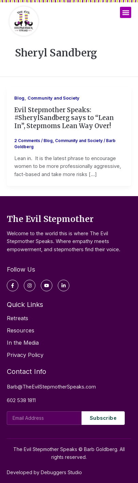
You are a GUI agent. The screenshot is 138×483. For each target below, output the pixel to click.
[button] (125, 12)
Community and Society (54, 98)
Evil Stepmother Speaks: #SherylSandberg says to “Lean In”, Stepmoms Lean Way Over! (64, 118)
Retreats (17, 318)
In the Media (23, 342)
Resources (20, 330)
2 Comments (27, 140)
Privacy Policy (25, 354)
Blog (19, 98)
